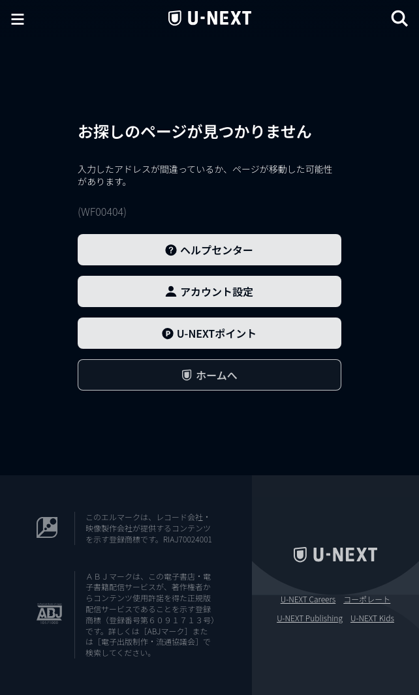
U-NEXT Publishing (310, 618)
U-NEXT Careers (308, 599)
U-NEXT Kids (372, 618)
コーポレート (366, 599)
